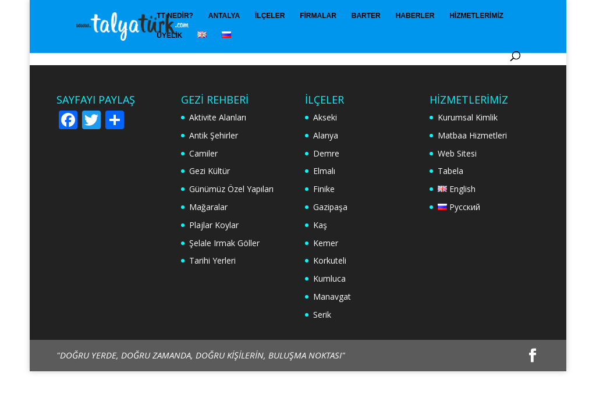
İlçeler (270, 16)
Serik (322, 314)
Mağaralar (208, 206)
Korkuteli (329, 260)
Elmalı (324, 170)
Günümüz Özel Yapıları (231, 188)
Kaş (320, 224)
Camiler (203, 153)
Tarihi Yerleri (212, 260)
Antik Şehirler (213, 135)
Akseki (325, 117)
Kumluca (329, 278)
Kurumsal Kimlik (468, 117)
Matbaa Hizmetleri (472, 135)
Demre (326, 153)
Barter (366, 16)
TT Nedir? (175, 16)
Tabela (450, 170)
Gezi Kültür (209, 170)
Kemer (325, 242)
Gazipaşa (330, 206)
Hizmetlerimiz (476, 16)
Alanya (325, 135)
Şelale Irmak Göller (224, 242)
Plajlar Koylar (214, 224)
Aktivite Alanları (217, 117)
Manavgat (332, 296)
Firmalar (318, 16)
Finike (324, 188)
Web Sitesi (457, 153)
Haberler (415, 16)
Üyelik (169, 35)
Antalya (224, 16)
